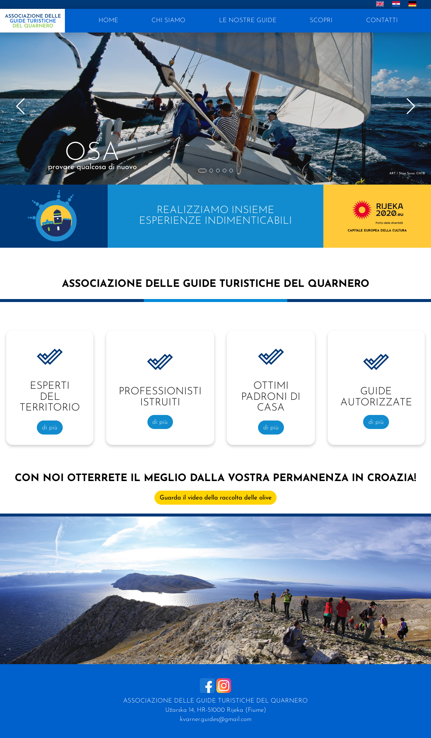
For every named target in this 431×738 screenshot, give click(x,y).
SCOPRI (321, 20)
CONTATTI (382, 20)
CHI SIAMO (168, 20)
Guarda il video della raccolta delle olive (216, 498)
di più (50, 427)
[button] (202, 170)
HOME (108, 20)
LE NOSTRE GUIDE (248, 20)
